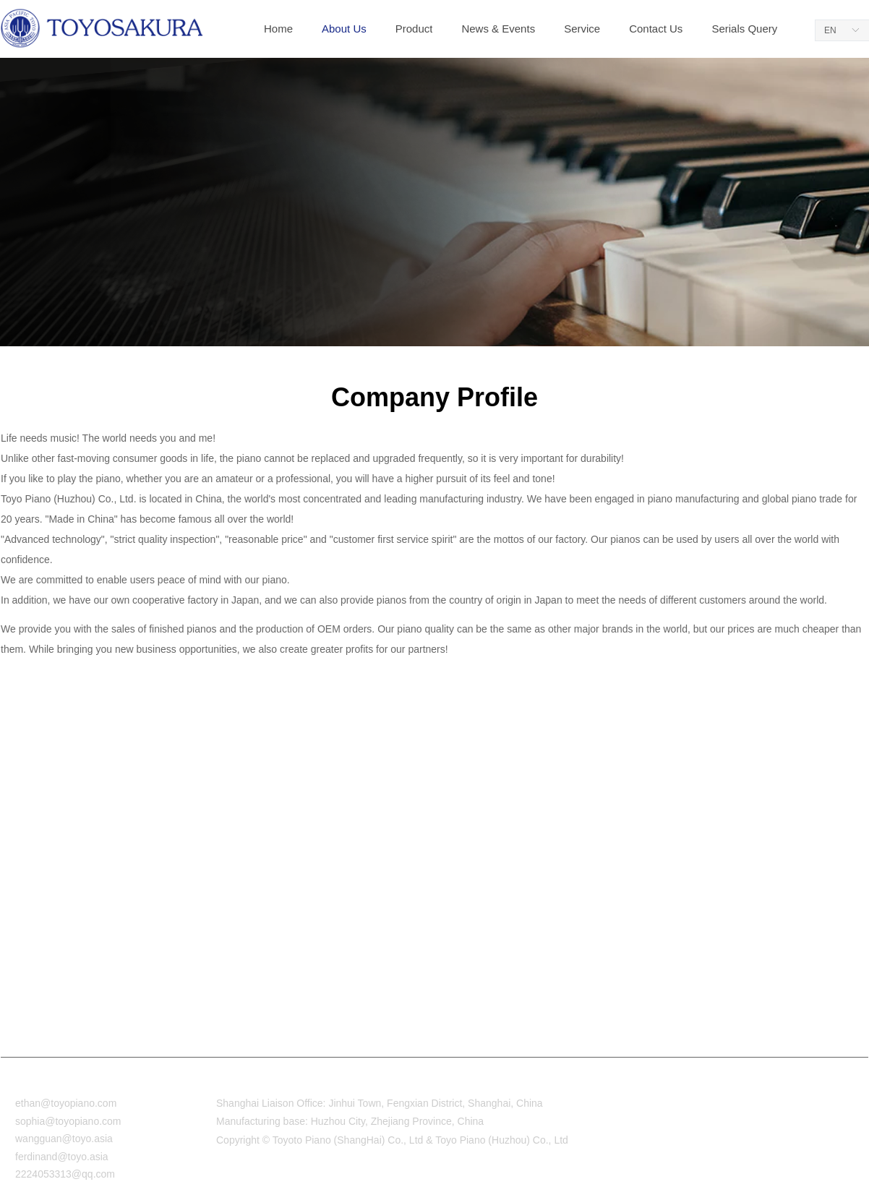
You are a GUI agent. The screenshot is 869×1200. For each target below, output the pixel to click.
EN (830, 30)
